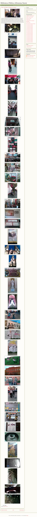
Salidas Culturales (6, 506)
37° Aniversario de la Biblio (29, 33)
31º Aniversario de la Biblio (29, 40)
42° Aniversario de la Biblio (29, 27)
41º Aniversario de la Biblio (29, 28)
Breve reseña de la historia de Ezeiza (30, 23)
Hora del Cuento (28, 22)
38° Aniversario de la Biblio (29, 32)
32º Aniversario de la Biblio (29, 39)
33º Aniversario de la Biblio (29, 38)
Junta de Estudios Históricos (29, 45)
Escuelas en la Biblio (28, 18)
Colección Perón (28, 19)
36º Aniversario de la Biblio (29, 34)
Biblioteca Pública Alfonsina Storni (14, 3)
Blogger (27, 515)
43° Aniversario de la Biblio (29, 26)
